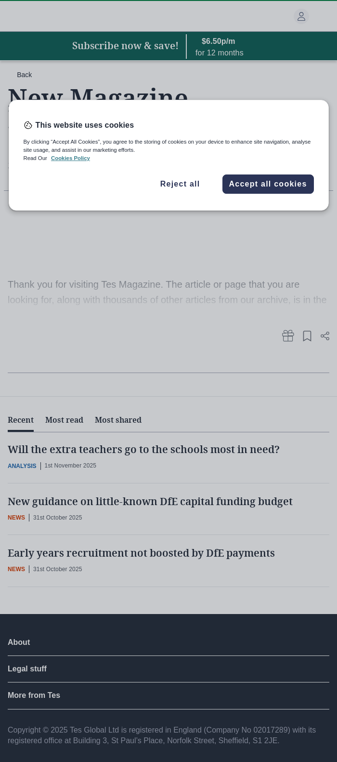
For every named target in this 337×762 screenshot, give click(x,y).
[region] (169, 155)
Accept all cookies (268, 184)
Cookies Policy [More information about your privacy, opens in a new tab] (70, 158)
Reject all (180, 184)
